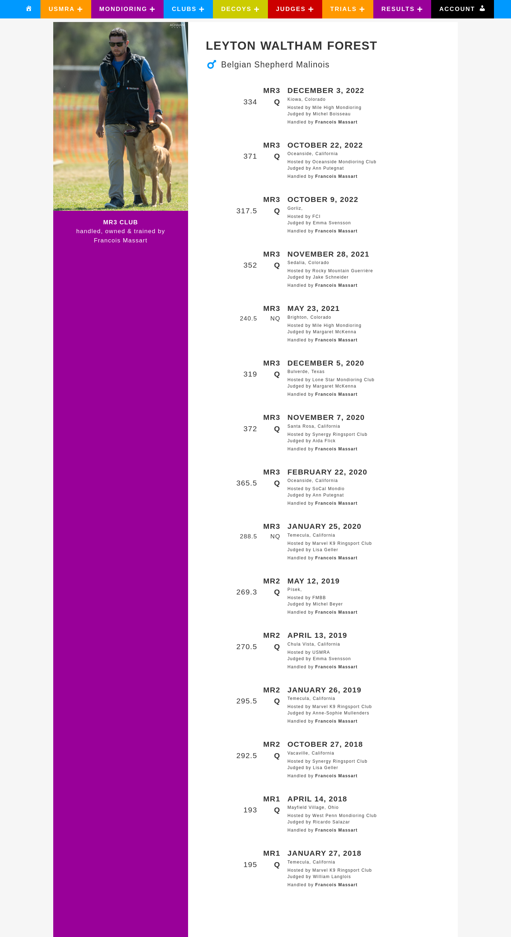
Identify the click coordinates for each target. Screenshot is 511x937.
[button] (65, 9)
